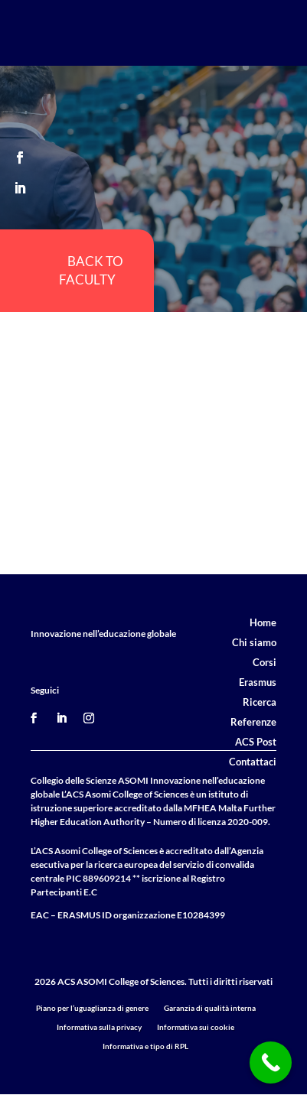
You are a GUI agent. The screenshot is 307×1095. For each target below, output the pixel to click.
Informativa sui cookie (195, 1027)
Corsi (264, 662)
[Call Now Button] (271, 1062)
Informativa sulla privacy (99, 1027)
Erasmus (257, 682)
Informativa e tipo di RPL (145, 1046)
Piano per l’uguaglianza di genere (92, 1007)
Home (263, 622)
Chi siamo (254, 642)
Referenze (253, 722)
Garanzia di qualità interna (210, 1007)
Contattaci (252, 761)
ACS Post (255, 742)
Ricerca (259, 702)
